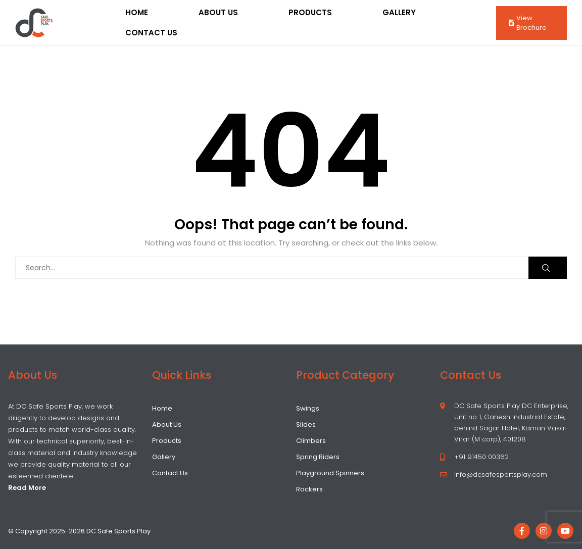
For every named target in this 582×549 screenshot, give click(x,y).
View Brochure (528, 23)
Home (136, 12)
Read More (27, 487)
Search (546, 268)
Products (310, 12)
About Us (218, 12)
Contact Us (151, 32)
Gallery (399, 12)
